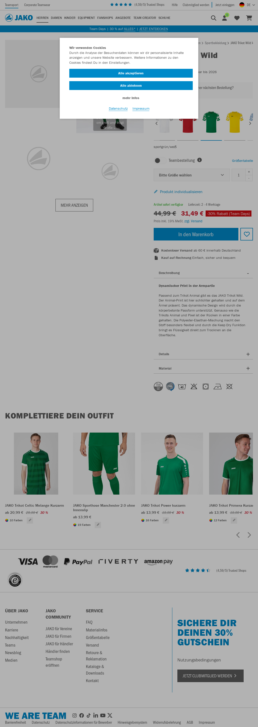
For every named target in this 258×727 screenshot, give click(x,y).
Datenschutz (118, 108)
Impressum (141, 108)
